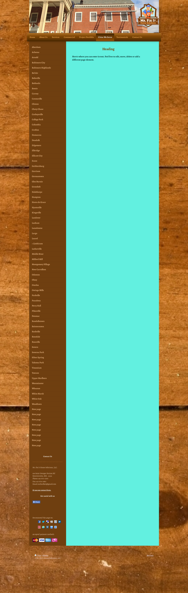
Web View (150, 555)
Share (36, 502)
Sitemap (45, 555)
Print (38, 555)
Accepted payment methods (43, 534)
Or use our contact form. (42, 490)
